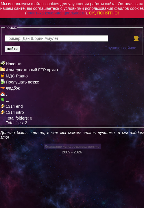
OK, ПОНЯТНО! (104, 13)
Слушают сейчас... (121, 48)
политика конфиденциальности (56, 13)
